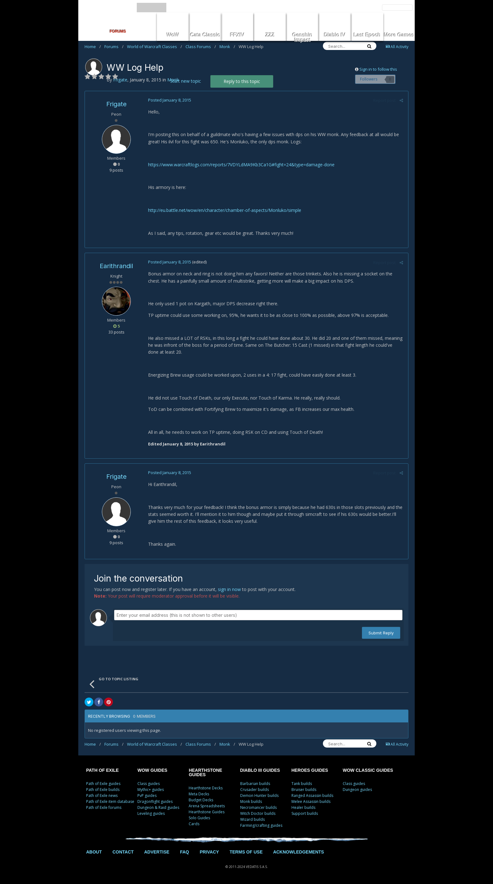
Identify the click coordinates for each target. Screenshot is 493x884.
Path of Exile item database (110, 801)
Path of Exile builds (102, 789)
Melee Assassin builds (310, 801)
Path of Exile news (102, 795)
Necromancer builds (258, 807)
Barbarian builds (255, 783)
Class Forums (201, 46)
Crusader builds (254, 789)
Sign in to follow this (378, 69)
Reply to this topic (242, 81)
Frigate (116, 104)
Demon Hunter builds (259, 795)
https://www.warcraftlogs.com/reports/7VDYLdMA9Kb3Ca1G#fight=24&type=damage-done (241, 165)
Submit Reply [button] (381, 632)
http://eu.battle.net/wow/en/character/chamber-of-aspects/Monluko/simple (224, 210)
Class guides (148, 783)
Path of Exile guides (103, 783)
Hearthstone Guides (206, 812)
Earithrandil (116, 266)
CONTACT (123, 851)
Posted (169, 100)
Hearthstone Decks (206, 788)
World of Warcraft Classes (154, 46)
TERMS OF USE (246, 851)
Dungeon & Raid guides (158, 807)
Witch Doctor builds (257, 813)
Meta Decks (199, 794)
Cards (194, 823)
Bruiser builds (303, 789)
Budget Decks (201, 800)
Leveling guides (151, 813)
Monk (227, 46)
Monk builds (251, 801)
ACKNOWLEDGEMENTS (298, 851)
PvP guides (147, 795)
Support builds (304, 813)
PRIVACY (209, 851)
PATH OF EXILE (102, 770)
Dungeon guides (357, 789)
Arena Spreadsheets (207, 806)
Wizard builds (252, 819)
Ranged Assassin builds (312, 795)
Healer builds (303, 807)
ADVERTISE (156, 851)
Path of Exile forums (103, 807)
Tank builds (301, 783)
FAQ (184, 851)
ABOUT (94, 851)
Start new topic (185, 81)
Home (93, 46)
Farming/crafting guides (261, 825)
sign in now (229, 589)
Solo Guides (199, 817)
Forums (114, 46)
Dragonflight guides (155, 801)
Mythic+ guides (150, 789)
